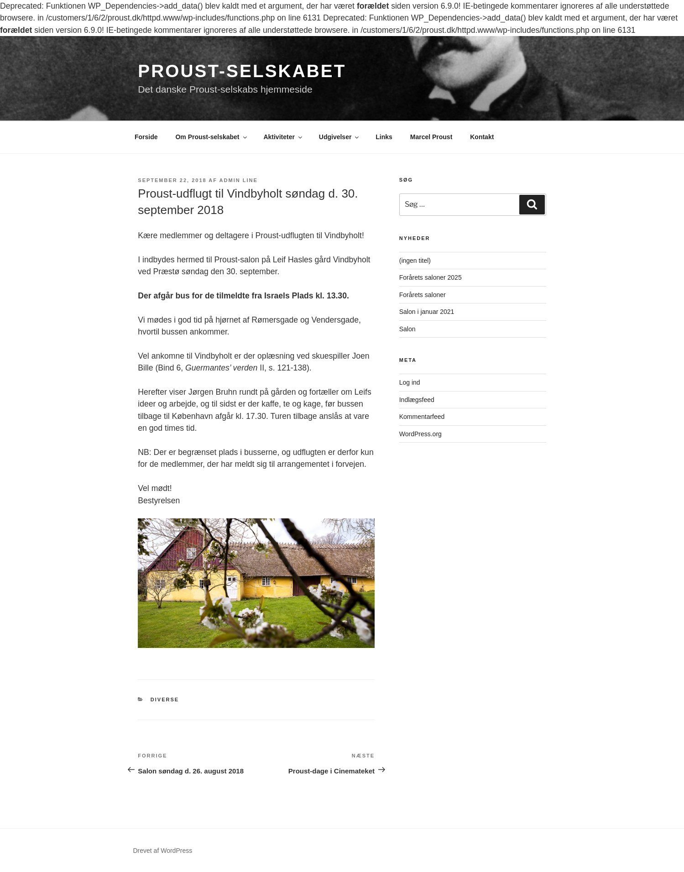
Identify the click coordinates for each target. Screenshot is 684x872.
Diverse (165, 699)
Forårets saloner (422, 294)
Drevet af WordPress (163, 850)
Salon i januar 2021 (426, 311)
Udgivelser (339, 137)
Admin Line (238, 180)
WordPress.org (420, 434)
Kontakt (482, 137)
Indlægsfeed (416, 399)
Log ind (409, 382)
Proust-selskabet (242, 71)
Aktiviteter (283, 137)
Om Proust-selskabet (211, 137)
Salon (407, 329)
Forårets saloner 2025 (430, 277)
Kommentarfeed (422, 416)
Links (384, 137)
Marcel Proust (431, 137)
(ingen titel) (415, 260)
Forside (146, 137)
